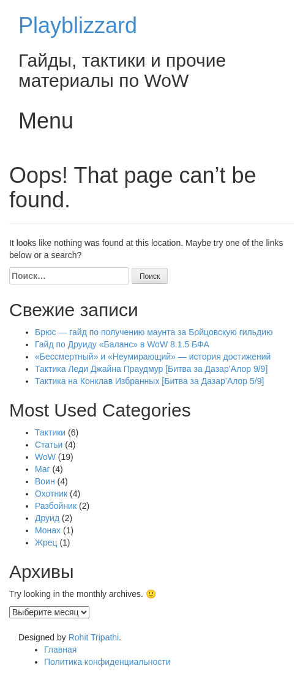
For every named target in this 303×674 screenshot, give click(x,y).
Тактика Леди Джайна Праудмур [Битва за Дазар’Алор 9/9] (151, 369)
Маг (42, 469)
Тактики (50, 432)
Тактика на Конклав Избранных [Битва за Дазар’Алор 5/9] (149, 381)
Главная (60, 649)
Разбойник (56, 506)
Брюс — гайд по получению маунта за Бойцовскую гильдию (154, 332)
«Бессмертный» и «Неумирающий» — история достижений (153, 356)
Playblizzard (77, 25)
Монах (48, 530)
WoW (45, 457)
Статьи (48, 445)
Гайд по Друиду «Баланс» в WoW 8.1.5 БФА (122, 344)
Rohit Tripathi (94, 637)
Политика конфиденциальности (107, 662)
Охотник (51, 493)
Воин (45, 481)
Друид (47, 518)
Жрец (46, 542)
